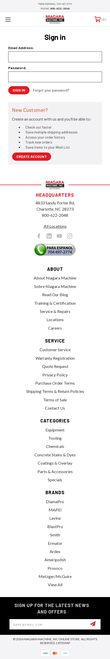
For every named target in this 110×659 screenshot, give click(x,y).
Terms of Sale (55, 399)
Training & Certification (55, 303)
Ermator (55, 543)
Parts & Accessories (55, 471)
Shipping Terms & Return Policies (55, 391)
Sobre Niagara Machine (55, 286)
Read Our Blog (55, 294)
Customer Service (55, 349)
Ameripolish (55, 559)
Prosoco (55, 568)
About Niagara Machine (55, 277)
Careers (55, 328)
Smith (55, 534)
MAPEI (55, 509)
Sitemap (64, 643)
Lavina (55, 518)
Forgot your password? (51, 90)
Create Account (31, 156)
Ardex (55, 551)
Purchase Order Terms (55, 383)
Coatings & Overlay (55, 463)
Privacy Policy (55, 374)
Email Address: (21, 48)
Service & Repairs (55, 311)
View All (55, 584)
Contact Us (55, 407)
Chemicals (55, 446)
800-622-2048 (60, 8)
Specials (55, 479)
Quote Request (55, 366)
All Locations (55, 226)
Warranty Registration (55, 358)
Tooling (55, 438)
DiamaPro (55, 501)
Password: (17, 68)
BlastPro (55, 526)
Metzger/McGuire (55, 576)
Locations (55, 319)
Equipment (55, 429)
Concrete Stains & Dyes (55, 454)
